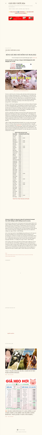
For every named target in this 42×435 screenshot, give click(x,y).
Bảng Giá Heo (12, 254)
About (10, 8)
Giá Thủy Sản (26, 198)
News (13, 8)
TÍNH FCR (27, 8)
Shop (16, 8)
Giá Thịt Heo (31, 254)
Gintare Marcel (24, 431)
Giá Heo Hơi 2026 (17, 3)
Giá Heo (16, 254)
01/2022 (9, 254)
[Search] (36, 3)
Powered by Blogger (21, 429)
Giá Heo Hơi (34, 57)
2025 (23, 8)
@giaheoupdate (10, 333)
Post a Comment (10, 374)
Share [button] (6, 253)
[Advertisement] (21, 29)
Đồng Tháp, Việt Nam (11, 256)
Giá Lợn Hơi (27, 254)
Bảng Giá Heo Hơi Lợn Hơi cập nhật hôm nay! (21, 90)
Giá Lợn (23, 254)
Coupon (20, 8)
